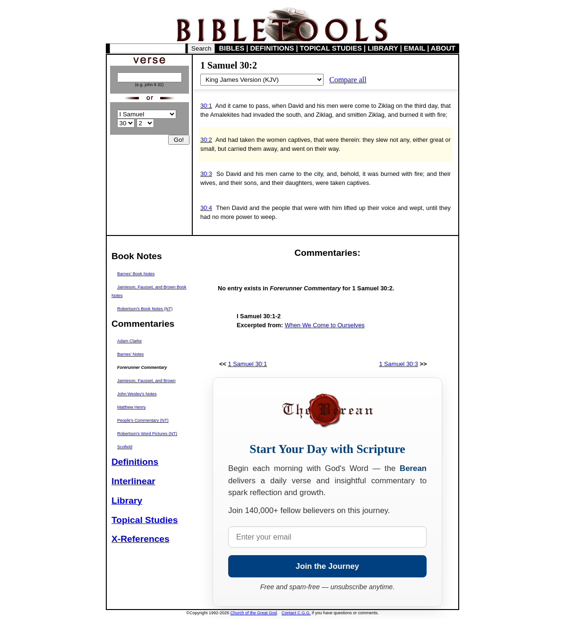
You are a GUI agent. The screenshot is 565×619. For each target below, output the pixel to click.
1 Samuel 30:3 (398, 363)
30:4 (206, 207)
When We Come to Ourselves (325, 325)
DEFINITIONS (272, 48)
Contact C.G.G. (296, 612)
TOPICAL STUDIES (331, 48)
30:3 (206, 173)
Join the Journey (327, 566)
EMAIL (414, 48)
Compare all (348, 80)
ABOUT (443, 48)
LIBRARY (383, 48)
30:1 (206, 105)
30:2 (206, 139)
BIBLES (232, 48)
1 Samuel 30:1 (247, 363)
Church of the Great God (254, 612)
